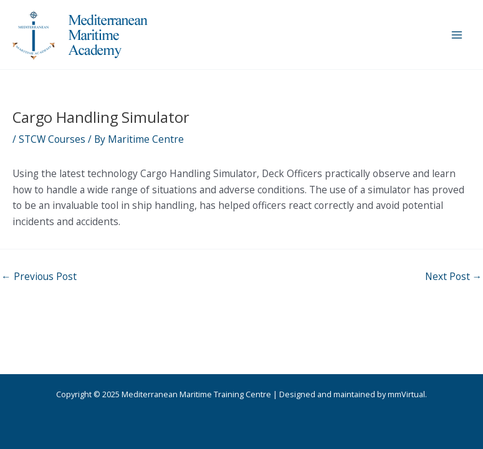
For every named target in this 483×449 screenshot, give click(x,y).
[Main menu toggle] (457, 34)
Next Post (453, 277)
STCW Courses (52, 139)
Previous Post (39, 277)
